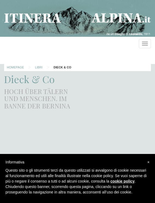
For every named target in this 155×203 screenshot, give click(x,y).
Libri (39, 67)
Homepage (15, 67)
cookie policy (122, 181)
